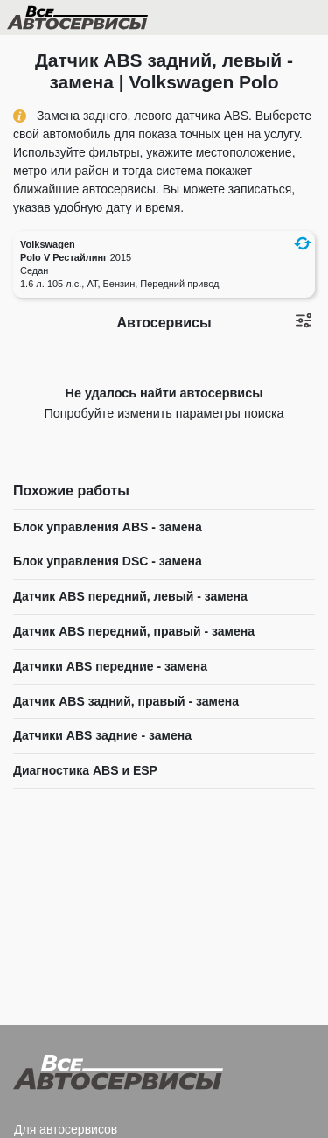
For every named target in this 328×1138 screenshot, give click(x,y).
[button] (302, 243)
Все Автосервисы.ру (107, 21)
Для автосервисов (65, 1129)
